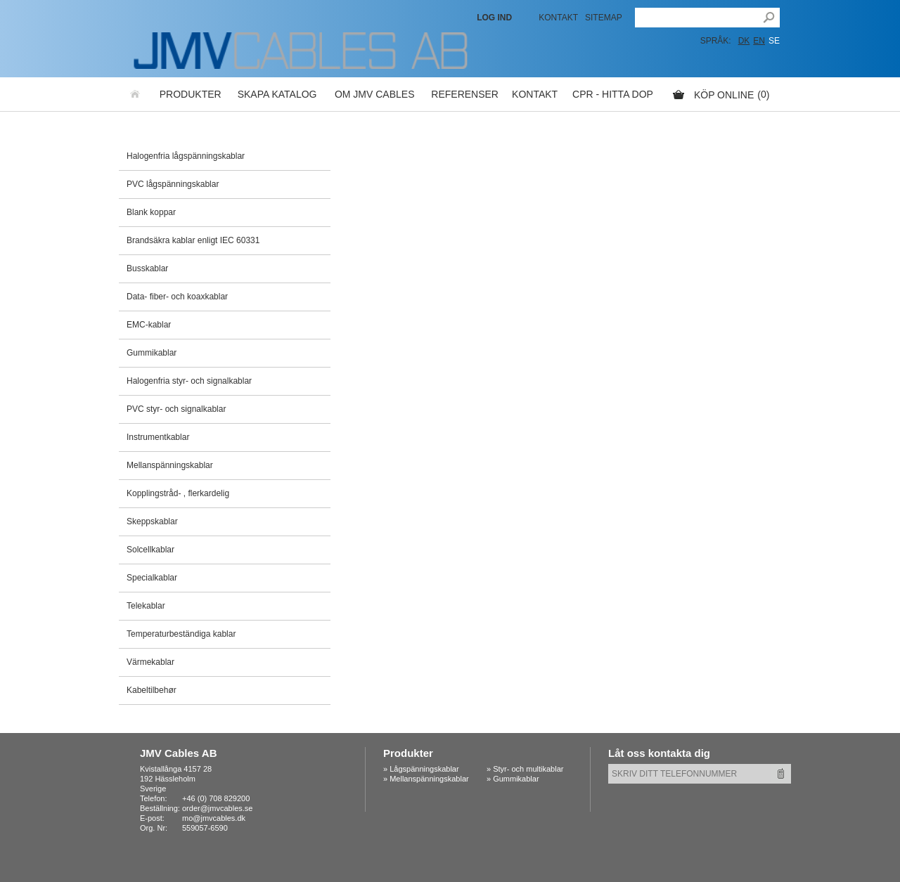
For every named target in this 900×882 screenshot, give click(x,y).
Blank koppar (151, 212)
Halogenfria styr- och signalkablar (189, 381)
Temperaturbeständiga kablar (181, 634)
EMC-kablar (149, 325)
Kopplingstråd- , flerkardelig (178, 493)
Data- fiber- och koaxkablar (177, 296)
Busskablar (147, 268)
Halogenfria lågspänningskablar (186, 156)
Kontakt (558, 17)
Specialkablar (152, 578)
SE (774, 41)
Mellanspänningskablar (170, 465)
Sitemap (603, 17)
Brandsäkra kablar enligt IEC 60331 (193, 240)
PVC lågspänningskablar (173, 184)
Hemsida (136, 94)
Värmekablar (150, 662)
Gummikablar (151, 353)
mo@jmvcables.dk (213, 818)
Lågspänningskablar (424, 769)
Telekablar (146, 606)
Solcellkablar (150, 550)
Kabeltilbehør (151, 690)
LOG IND (494, 17)
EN (759, 41)
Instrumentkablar (158, 437)
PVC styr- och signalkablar (176, 409)
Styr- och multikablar (528, 769)
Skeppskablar (152, 521)
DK (744, 41)
